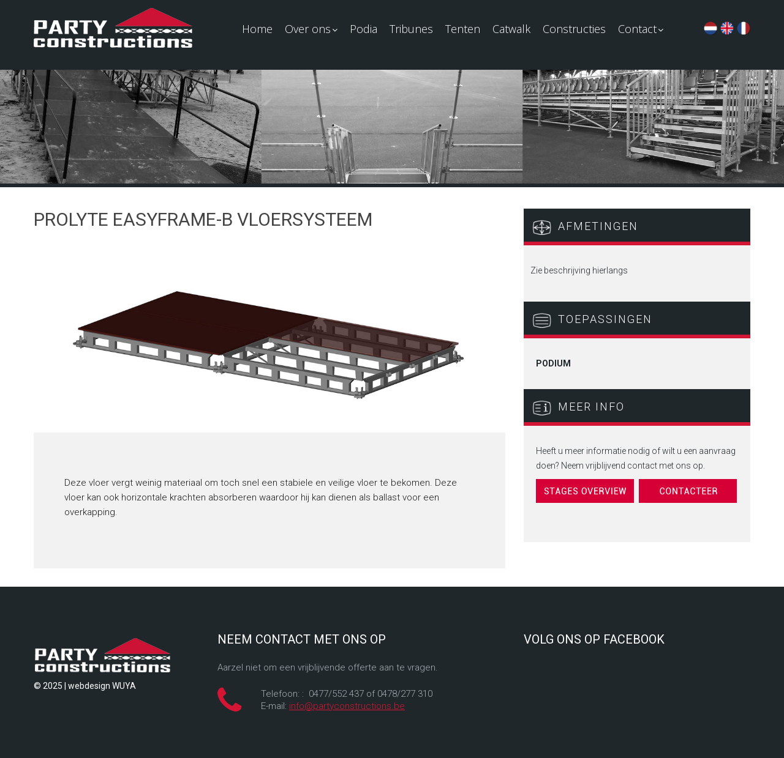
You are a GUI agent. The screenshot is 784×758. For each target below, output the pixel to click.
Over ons (311, 28)
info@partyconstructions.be (347, 706)
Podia (363, 28)
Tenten (462, 28)
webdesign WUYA (102, 686)
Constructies (574, 28)
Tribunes (411, 28)
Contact (640, 28)
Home (257, 28)
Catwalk (511, 28)
